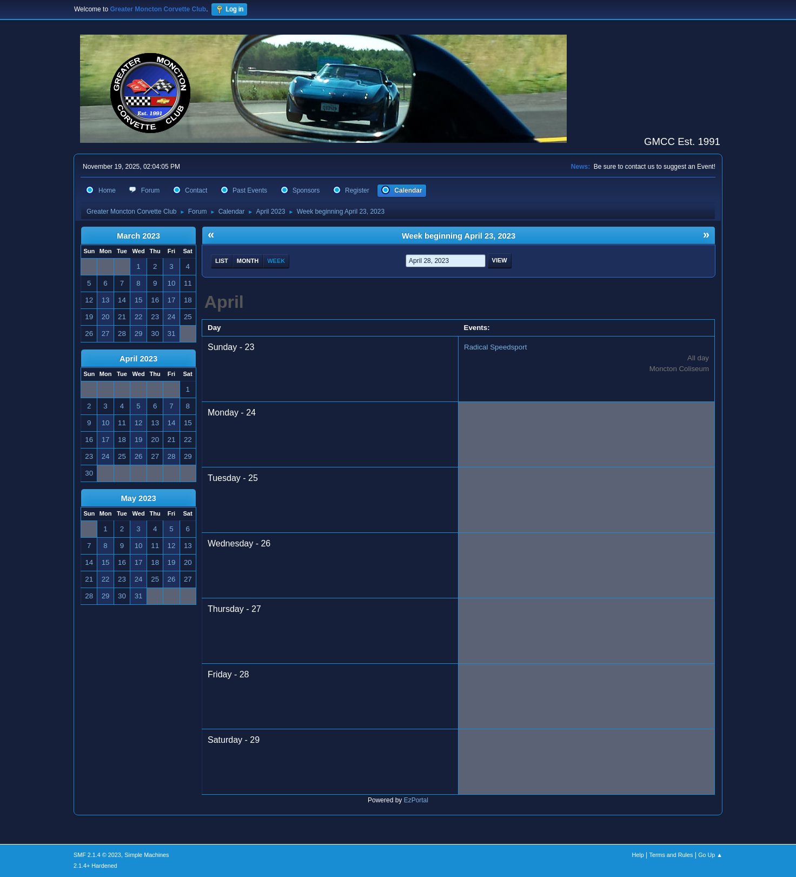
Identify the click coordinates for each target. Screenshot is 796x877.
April (224, 302)
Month (247, 261)
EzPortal (416, 800)
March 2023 (138, 236)
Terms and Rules (671, 855)
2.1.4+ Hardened (95, 865)
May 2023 (138, 498)
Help (638, 855)
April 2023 (138, 358)
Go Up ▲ (710, 855)
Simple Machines (146, 855)
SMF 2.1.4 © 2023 (97, 855)
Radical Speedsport (495, 347)
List (221, 261)
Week (276, 261)
